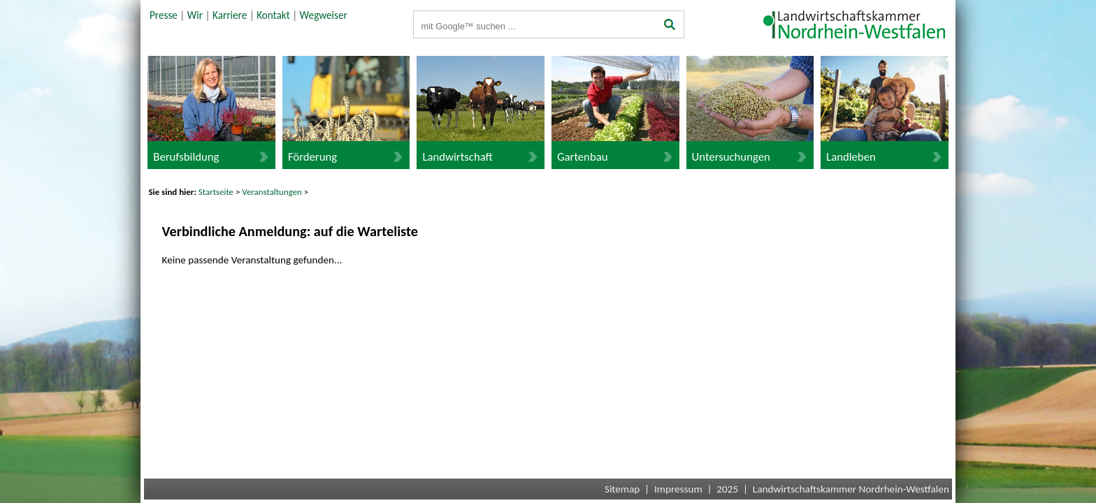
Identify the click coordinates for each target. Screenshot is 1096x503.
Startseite (216, 192)
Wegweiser (323, 15)
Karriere (229, 15)
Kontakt (273, 15)
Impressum (678, 489)
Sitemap (622, 489)
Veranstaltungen (272, 192)
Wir (195, 15)
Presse (164, 15)
